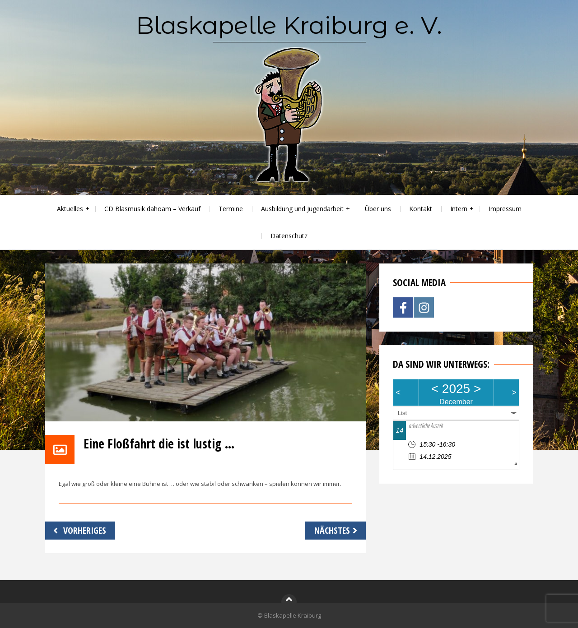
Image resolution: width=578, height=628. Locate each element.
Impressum (505, 208)
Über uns (378, 208)
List (402, 413)
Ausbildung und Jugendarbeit (302, 208)
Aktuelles (70, 208)
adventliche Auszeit (426, 425)
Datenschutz (289, 235)
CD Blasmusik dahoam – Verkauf (152, 208)
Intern (458, 208)
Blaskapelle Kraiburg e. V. (289, 25)
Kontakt (420, 208)
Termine (231, 208)
